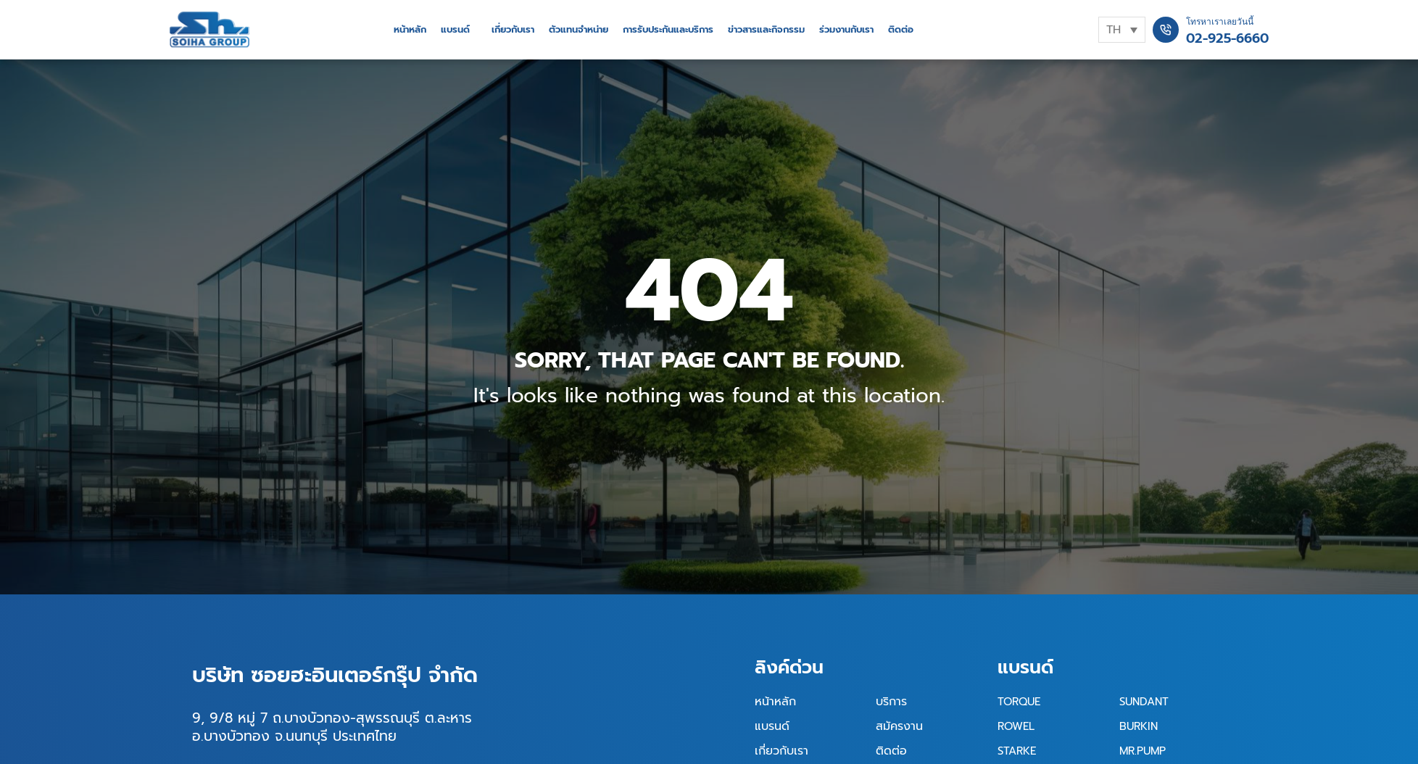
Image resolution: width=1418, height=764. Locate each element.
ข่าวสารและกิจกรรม (766, 29)
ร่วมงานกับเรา (846, 29)
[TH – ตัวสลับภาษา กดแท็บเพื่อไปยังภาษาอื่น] (1121, 30)
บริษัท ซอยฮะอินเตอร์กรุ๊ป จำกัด (335, 675)
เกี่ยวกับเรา (513, 29)
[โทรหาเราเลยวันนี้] (1166, 30)
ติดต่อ (900, 29)
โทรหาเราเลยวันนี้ (1219, 22)
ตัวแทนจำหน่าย (578, 29)
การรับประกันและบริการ (668, 29)
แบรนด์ (455, 29)
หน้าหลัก (410, 29)
